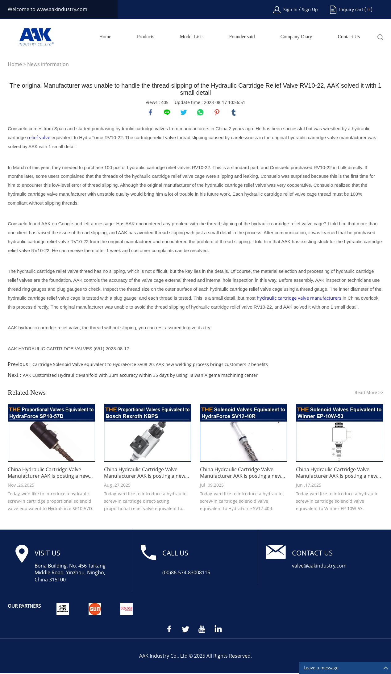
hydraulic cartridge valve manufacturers (299, 299)
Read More (369, 393)
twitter (184, 113)
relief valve (38, 138)
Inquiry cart (351, 9)
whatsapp (201, 113)
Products (145, 36)
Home (105, 36)
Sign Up (310, 9)
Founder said (242, 36)
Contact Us (349, 36)
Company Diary (296, 36)
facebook (151, 113)
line (167, 113)
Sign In (291, 9)
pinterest (217, 113)
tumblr (234, 113)
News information (48, 64)
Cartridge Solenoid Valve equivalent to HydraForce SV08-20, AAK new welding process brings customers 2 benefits (150, 365)
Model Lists (192, 36)
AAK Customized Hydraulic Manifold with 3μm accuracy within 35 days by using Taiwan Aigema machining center (140, 376)
